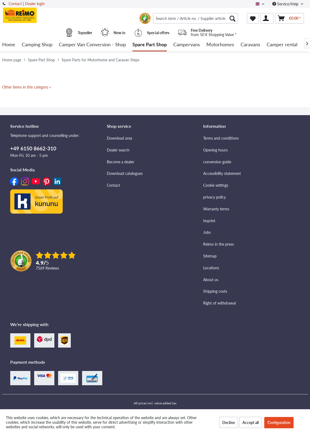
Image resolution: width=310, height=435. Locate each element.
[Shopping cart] (289, 18)
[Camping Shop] (37, 44)
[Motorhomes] (220, 44)
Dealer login (35, 3)
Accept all (250, 422)
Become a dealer (120, 162)
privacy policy (214, 197)
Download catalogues (125, 173)
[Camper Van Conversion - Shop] (92, 44)
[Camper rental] (282, 44)
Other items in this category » (26, 87)
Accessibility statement (222, 173)
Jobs (207, 232)
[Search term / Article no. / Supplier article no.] (195, 18)
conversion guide (217, 162)
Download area (119, 138)
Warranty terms (216, 209)
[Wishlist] (253, 18)
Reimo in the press (218, 244)
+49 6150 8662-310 (33, 148)
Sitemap (210, 256)
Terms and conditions (221, 138)
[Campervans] (186, 44)
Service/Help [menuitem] (286, 4)
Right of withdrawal (219, 303)
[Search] (232, 18)
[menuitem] (195, 18)
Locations (211, 268)
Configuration (278, 422)
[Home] (8, 44)
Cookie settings (215, 185)
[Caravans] (250, 44)
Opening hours (215, 150)
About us (210, 279)
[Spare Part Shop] (149, 44)
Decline (228, 422)
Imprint (209, 220)
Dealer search (118, 150)
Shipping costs (215, 291)
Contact (15, 3)
